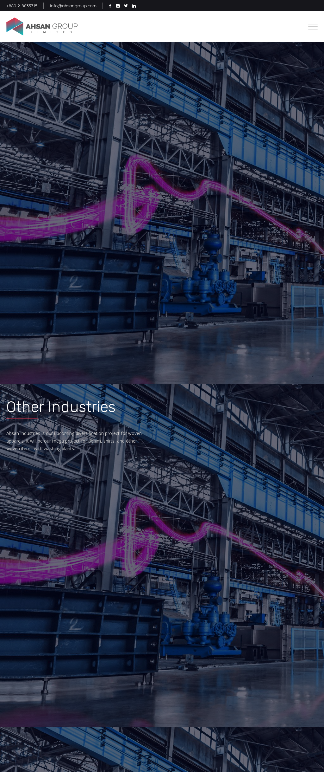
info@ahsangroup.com (73, 6)
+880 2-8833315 (21, 6)
